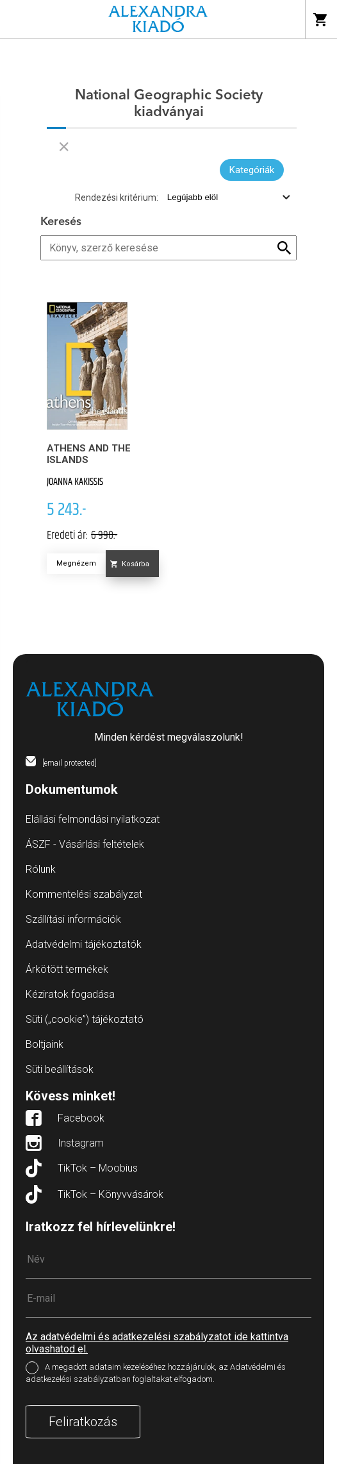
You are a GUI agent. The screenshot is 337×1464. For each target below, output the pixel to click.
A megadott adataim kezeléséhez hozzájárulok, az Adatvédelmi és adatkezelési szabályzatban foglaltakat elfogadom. (156, 1373)
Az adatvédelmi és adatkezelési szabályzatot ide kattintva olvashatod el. (157, 1343)
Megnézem (76, 563)
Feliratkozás (83, 1421)
